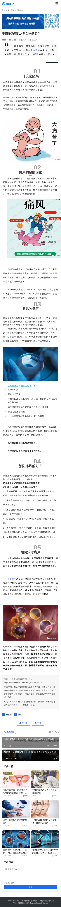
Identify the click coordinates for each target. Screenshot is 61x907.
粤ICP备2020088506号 (21, 903)
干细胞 (10, 579)
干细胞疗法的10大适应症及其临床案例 (44, 791)
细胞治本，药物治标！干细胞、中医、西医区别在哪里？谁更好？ (15, 851)
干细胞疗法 (21, 40)
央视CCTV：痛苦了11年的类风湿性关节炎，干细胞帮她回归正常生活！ (45, 851)
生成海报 (9, 732)
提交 (30, 887)
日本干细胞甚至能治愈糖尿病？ (15, 821)
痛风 (35, 50)
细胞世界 (27, 901)
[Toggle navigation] (57, 3)
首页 (3, 10)
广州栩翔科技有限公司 (46, 901)
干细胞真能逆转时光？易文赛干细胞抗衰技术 (44, 821)
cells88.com (43, 903)
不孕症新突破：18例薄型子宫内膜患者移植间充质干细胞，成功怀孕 (15, 791)
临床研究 (7, 803)
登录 (5, 883)
